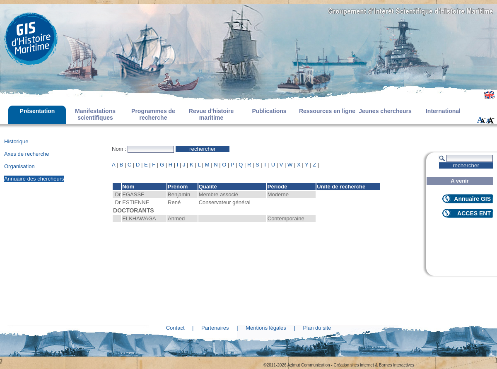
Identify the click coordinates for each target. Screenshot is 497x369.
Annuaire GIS (472, 198)
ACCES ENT (474, 213)
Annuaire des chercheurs (34, 179)
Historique (16, 141)
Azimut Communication (308, 365)
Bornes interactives (396, 365)
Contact (175, 328)
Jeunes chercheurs (385, 111)
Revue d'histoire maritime (211, 114)
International (443, 111)
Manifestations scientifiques (95, 114)
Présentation (37, 111)
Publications (269, 111)
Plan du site (317, 328)
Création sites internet (353, 365)
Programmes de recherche (153, 114)
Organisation (19, 166)
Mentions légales (266, 328)
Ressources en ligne (327, 111)
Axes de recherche (26, 154)
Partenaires (215, 328)
